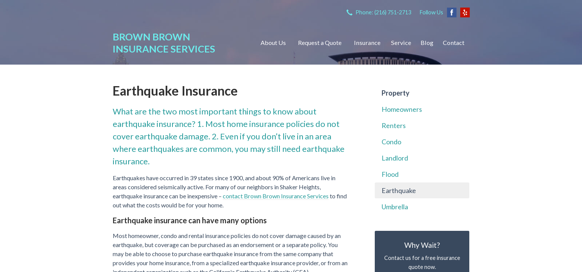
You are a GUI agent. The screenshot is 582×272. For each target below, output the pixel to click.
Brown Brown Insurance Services (164, 42)
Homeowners (402, 109)
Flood (390, 174)
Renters (394, 125)
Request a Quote (319, 42)
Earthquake (399, 190)
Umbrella (395, 206)
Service (401, 42)
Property (396, 93)
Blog (427, 42)
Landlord (395, 158)
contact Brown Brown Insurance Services (276, 195)
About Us (273, 42)
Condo (391, 142)
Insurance (367, 42)
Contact (453, 42)
